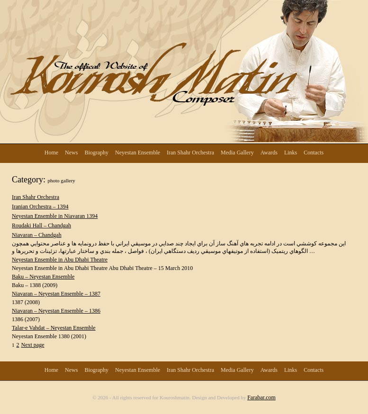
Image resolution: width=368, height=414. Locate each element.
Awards (269, 152)
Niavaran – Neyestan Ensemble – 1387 (56, 293)
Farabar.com (261, 397)
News (71, 152)
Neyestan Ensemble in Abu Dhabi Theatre (60, 259)
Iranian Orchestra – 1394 (40, 206)
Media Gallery (237, 152)
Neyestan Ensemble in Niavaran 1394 (55, 216)
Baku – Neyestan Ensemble (43, 276)
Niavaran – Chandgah (37, 235)
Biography (96, 152)
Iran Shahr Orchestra (190, 152)
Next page (33, 345)
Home (51, 152)
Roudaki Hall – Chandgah (41, 225)
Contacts (313, 152)
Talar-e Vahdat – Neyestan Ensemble (54, 327)
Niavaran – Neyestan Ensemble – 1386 (56, 310)
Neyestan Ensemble (137, 152)
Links (290, 152)
